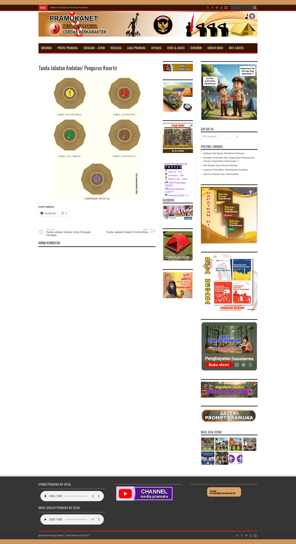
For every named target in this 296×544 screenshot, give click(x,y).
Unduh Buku (215, 48)
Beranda (46, 48)
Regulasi (116, 48)
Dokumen (196, 48)
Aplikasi (156, 48)
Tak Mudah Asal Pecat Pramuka (220, 165)
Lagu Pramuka (136, 48)
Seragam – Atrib (94, 48)
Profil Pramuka (68, 48)
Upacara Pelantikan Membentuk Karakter (225, 169)
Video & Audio (176, 48)
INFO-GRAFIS (236, 48)
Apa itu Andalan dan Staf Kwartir (220, 174)
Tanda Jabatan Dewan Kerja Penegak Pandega (69, 232)
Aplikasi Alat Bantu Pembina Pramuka (68, 7)
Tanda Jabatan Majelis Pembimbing (125, 231)
